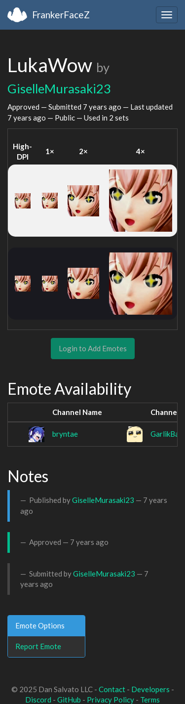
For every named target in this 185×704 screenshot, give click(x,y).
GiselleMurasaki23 (59, 88)
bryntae (65, 433)
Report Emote (38, 646)
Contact (112, 689)
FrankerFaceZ (61, 14)
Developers (150, 689)
